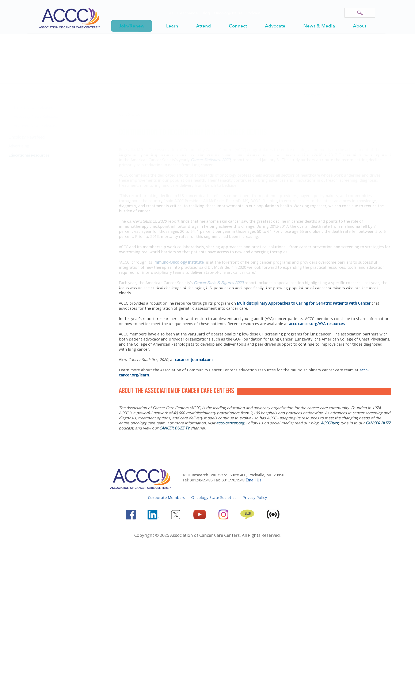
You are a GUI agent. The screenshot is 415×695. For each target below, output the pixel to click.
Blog (206, 13)
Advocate (275, 26)
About (359, 26)
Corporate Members (166, 497)
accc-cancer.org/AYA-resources (317, 323)
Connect (238, 26)
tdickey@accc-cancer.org (326, 93)
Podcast (253, 13)
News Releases (176, 53)
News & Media (319, 26)
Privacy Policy (255, 497)
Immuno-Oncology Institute (178, 262)
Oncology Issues (228, 13)
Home (125, 53)
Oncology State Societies (213, 497)
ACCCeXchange (183, 13)
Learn (172, 26)
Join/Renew (131, 26)
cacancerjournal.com (194, 359)
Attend (203, 26)
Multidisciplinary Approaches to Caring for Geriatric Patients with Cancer (303, 303)
